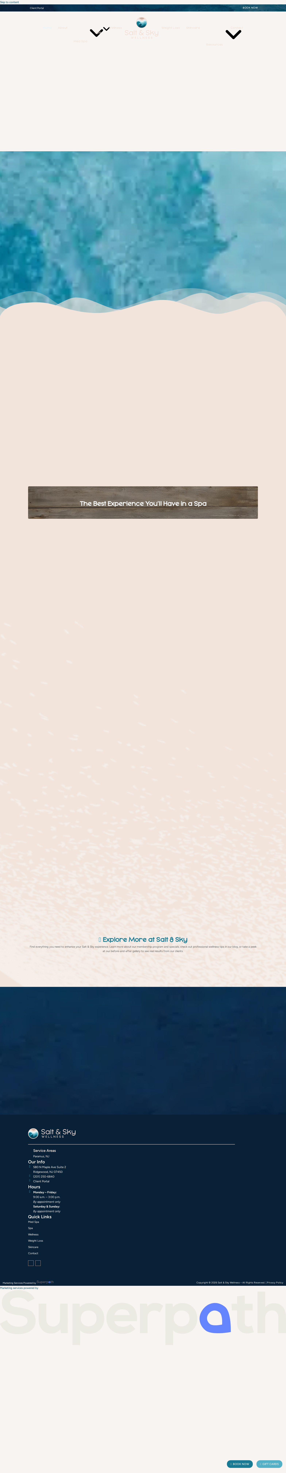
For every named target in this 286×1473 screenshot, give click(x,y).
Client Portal (37, 8)
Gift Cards (269, 1464)
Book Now (250, 7)
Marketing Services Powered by (19, 1283)
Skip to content (9, 2)
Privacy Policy (275, 1282)
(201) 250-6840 (43, 1176)
